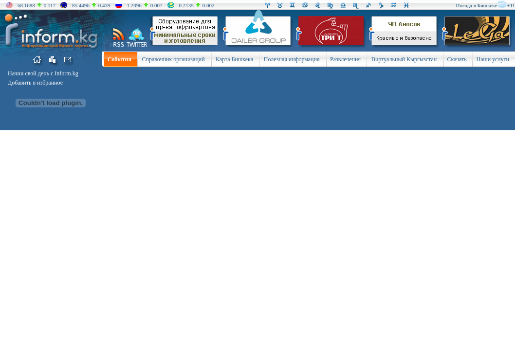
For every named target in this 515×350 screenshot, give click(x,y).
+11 (511, 5)
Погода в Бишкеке (476, 5)
